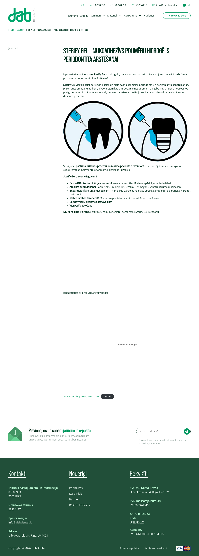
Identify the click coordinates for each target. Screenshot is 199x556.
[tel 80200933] (97, 5)
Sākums (12, 29)
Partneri (74, 499)
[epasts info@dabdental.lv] (164, 5)
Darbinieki (76, 493)
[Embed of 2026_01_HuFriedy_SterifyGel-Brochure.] (127, 344)
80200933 (14, 492)
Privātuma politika (129, 548)
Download (107, 396)
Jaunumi (73, 15)
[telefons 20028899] (118, 5)
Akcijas (84, 15)
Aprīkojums (130, 15)
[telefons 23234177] (139, 5)
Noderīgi (149, 15)
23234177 (14, 509)
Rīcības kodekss (79, 505)
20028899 (14, 496)
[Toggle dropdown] (103, 15)
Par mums (76, 488)
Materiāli (112, 15)
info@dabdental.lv (20, 522)
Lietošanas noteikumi (155, 548)
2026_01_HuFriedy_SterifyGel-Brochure (81, 396)
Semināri (95, 15)
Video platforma (177, 15)
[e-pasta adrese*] (163, 431)
